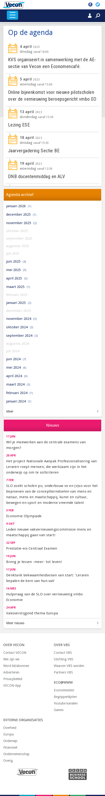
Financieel (10, 747)
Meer (9, 411)
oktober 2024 (19, 327)
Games (58, 710)
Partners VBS (63, 672)
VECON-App (12, 685)
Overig (8, 760)
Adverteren (11, 672)
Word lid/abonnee (16, 666)
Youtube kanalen (66, 703)
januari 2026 (18, 206)
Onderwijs (10, 741)
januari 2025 (18, 303)
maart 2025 (18, 287)
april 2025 (16, 278)
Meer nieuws (15, 623)
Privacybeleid (12, 679)
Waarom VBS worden (69, 666)
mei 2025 (16, 270)
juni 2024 (16, 359)
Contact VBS (63, 652)
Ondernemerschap (16, 754)
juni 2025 (16, 261)
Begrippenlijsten (65, 697)
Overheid (9, 728)
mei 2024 (16, 367)
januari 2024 (18, 401)
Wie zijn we (11, 659)
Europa (8, 734)
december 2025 (21, 214)
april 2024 (16, 376)
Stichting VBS (63, 659)
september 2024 (22, 335)
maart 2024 (18, 384)
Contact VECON (14, 652)
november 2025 (21, 223)
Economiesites (64, 690)
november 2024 (21, 319)
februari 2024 (19, 393)
